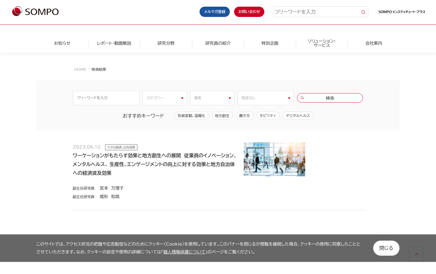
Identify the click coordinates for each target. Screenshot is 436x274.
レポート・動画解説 (114, 43)
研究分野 (165, 43)
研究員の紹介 (218, 43)
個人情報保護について (184, 252)
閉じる (386, 248)
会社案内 (373, 43)
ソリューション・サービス (322, 43)
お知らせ (62, 43)
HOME (80, 69)
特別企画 (269, 43)
